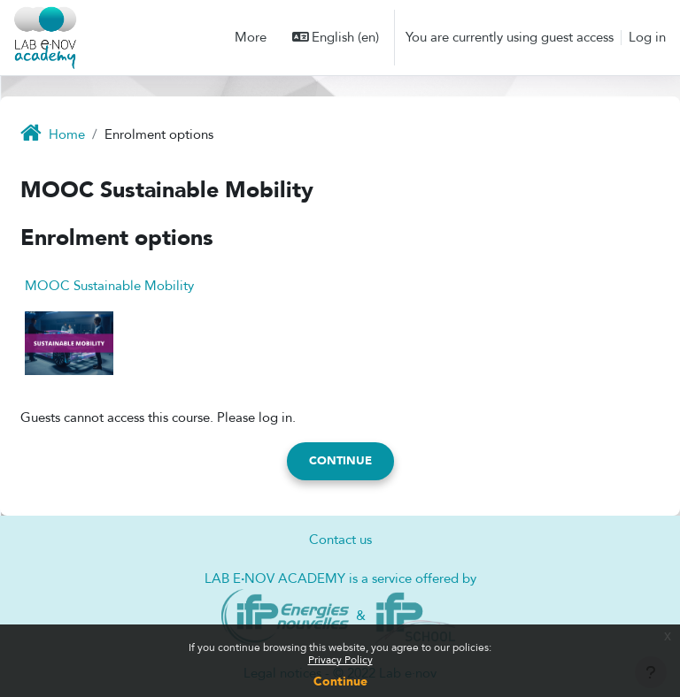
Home (67, 134)
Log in (647, 37)
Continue (340, 681)
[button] (336, 37)
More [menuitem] (251, 37)
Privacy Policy (340, 660)
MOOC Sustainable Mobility (109, 286)
